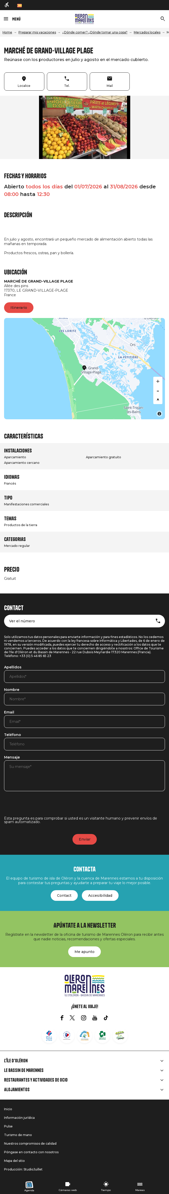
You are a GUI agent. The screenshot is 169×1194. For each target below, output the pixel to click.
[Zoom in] (157, 381)
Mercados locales (147, 32)
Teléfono (12, 735)
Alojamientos (17, 1089)
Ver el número (22, 621)
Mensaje (12, 757)
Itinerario (18, 307)
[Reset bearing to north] (157, 399)
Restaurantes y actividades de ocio (36, 1080)
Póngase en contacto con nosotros (31, 1152)
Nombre (11, 690)
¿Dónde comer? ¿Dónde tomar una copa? (94, 32)
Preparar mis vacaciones (37, 32)
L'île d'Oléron (16, 1061)
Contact (64, 895)
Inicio (8, 1109)
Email (9, 712)
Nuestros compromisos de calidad (30, 1143)
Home (7, 32)
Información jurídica (19, 1118)
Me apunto (84, 951)
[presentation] (42, 807)
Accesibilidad (100, 895)
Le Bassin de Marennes (24, 1070)
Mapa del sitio (14, 1161)
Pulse (8, 1126)
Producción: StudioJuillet (23, 1169)
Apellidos (13, 667)
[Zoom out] (157, 390)
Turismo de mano (18, 1135)
